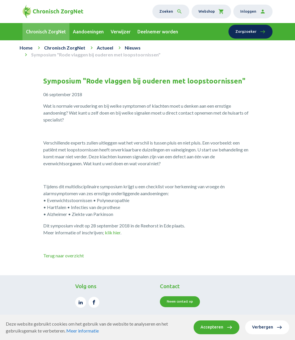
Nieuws (133, 47)
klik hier (112, 232)
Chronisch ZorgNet (64, 47)
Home (26, 47)
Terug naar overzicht (63, 255)
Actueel (105, 47)
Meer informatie (82, 330)
